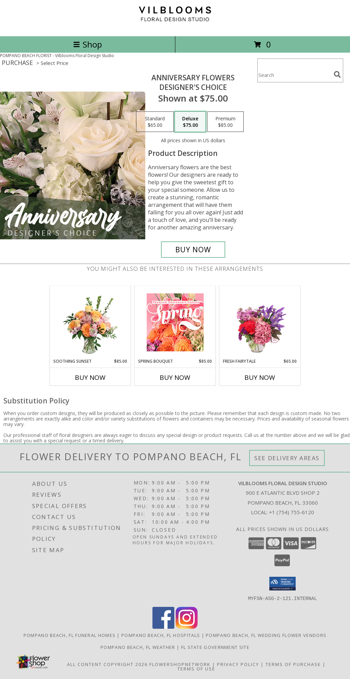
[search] (337, 74)
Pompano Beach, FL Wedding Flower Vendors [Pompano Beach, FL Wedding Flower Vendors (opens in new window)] (266, 635)
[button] (282, 583)
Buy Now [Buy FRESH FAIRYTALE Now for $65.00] (259, 377)
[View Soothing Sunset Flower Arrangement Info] (90, 322)
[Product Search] (294, 74)
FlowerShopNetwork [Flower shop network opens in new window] (180, 664)
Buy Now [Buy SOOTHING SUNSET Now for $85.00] (90, 377)
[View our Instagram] (187, 626)
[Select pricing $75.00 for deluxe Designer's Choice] (190, 122)
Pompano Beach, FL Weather (137, 647)
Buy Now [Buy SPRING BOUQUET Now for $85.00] (175, 377)
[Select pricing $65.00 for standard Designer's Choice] (154, 122)
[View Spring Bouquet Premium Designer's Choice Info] (175, 322)
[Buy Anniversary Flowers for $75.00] (193, 249)
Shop (87, 44)
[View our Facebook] (163, 626)
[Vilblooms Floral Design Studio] (175, 26)
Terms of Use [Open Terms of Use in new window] (196, 668)
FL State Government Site (215, 647)
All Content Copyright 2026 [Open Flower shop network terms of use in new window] (107, 664)
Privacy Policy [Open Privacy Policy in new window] (238, 664)
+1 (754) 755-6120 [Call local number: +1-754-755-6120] (291, 512)
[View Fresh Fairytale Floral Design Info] (259, 322)
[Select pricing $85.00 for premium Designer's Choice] (225, 122)
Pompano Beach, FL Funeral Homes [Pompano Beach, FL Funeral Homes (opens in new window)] (70, 635)
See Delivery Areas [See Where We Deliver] (287, 458)
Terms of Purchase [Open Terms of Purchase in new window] (293, 664)
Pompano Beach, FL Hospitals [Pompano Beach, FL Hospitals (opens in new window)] (160, 635)
